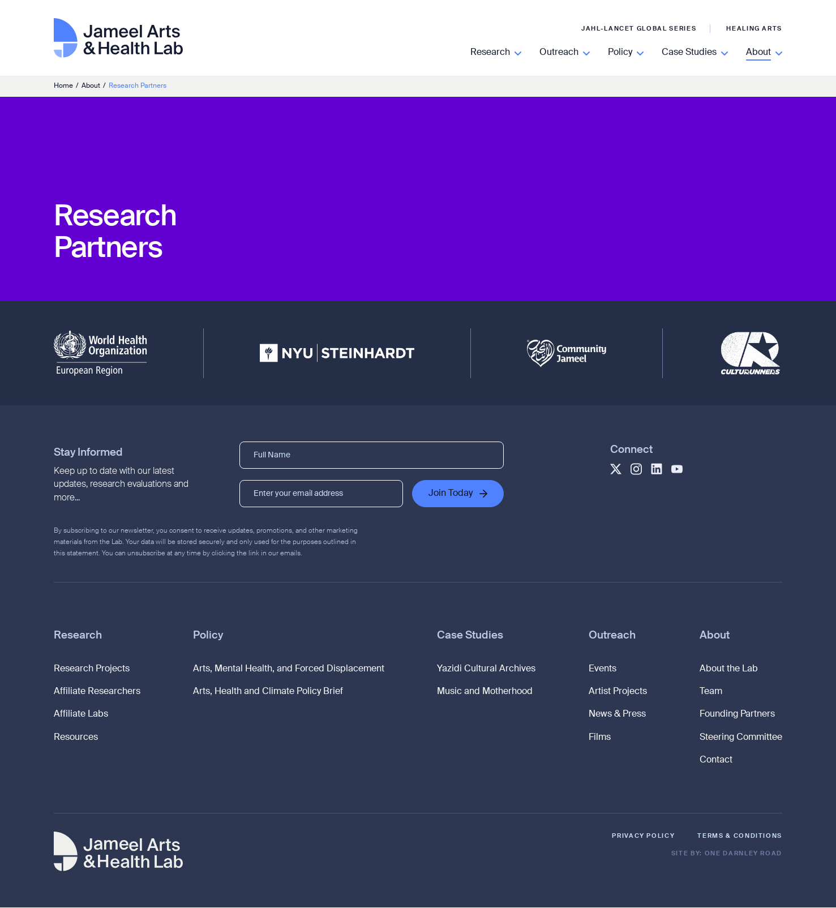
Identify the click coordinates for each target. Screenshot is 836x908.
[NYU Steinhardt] (337, 353)
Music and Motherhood (485, 692)
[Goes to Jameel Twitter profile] (615, 469)
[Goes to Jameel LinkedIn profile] (656, 468)
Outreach (612, 636)
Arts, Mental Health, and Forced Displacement (288, 669)
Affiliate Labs (81, 715)
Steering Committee (741, 738)
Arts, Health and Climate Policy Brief (268, 692)
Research (78, 636)
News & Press (617, 715)
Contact (716, 761)
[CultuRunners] (750, 353)
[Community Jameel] (566, 353)
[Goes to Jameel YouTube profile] (677, 469)
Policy (208, 636)
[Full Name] (371, 455)
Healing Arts (754, 28)
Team (711, 692)
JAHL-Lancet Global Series (638, 28)
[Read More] (495, 53)
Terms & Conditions (739, 836)
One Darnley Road (743, 854)
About (715, 636)
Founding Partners (737, 715)
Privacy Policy (643, 836)
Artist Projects (618, 692)
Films (600, 738)
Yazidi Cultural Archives (486, 669)
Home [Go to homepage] (63, 86)
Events (602, 669)
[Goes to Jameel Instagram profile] (636, 469)
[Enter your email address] (321, 493)
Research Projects (92, 669)
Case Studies (470, 636)
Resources (76, 738)
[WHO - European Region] (100, 353)
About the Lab (729, 669)
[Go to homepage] (118, 47)
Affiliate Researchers (97, 692)
